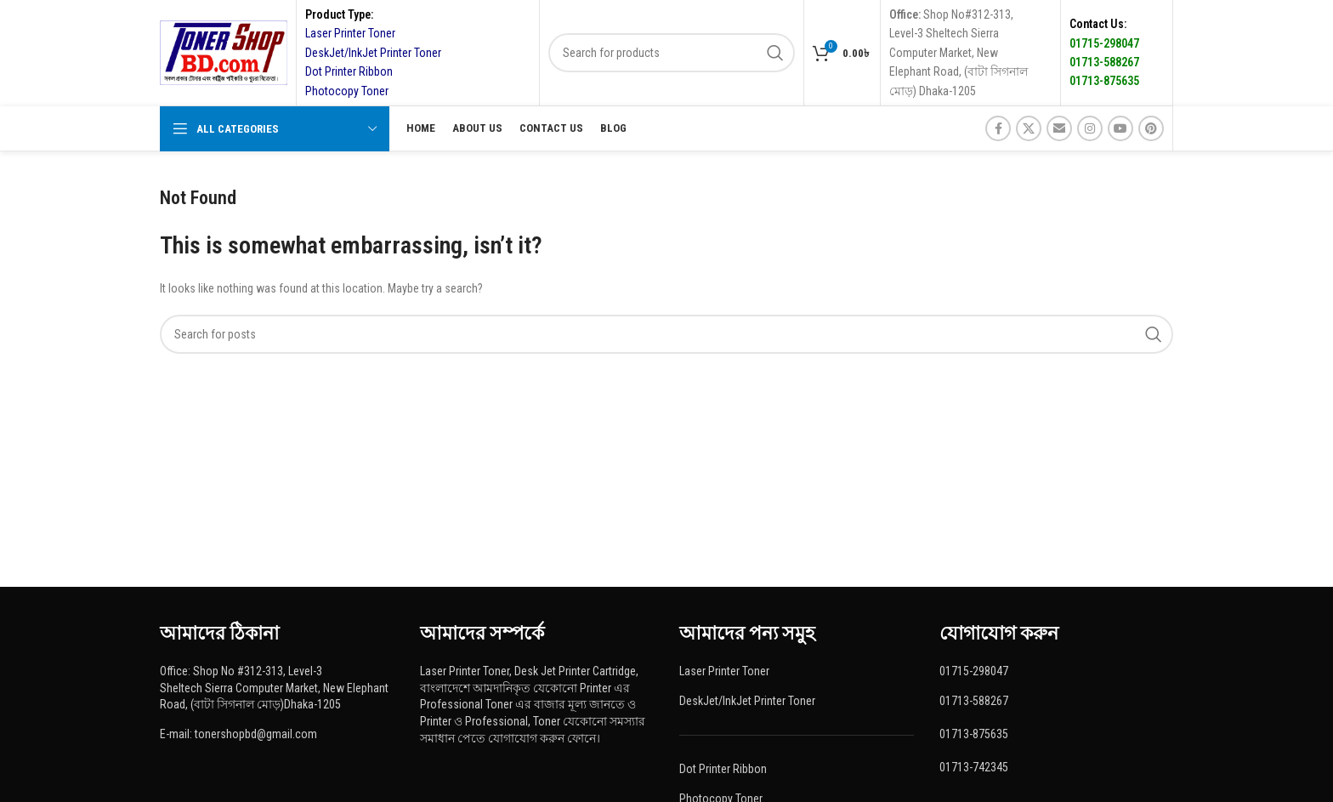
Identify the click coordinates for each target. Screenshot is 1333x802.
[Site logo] (223, 52)
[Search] (671, 52)
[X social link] (1028, 128)
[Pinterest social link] (1151, 128)
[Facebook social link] (998, 128)
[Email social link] (1059, 128)
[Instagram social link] (1090, 128)
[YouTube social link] (1120, 128)
